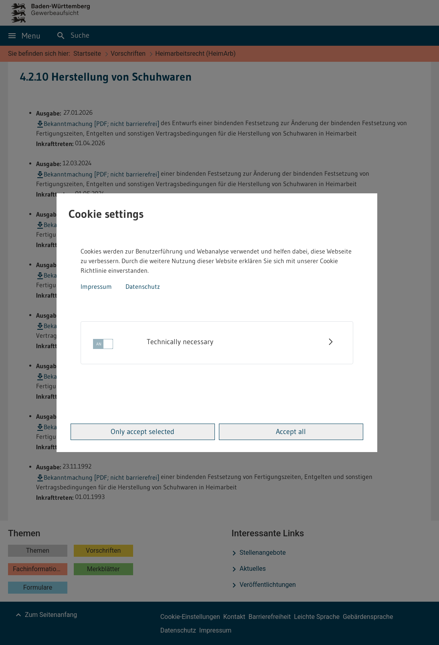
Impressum (96, 286)
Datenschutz (142, 286)
